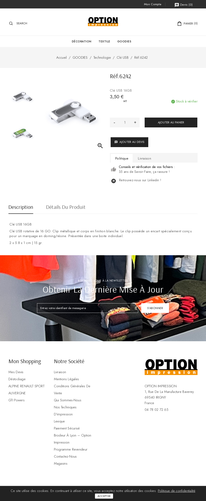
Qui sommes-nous (67, 400)
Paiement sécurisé (67, 428)
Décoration (82, 41)
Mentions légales (66, 379)
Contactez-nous (65, 456)
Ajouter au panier (171, 122)
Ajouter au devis (129, 142)
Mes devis (16, 372)
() (183, 4)
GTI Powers (16, 400)
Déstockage (17, 379)
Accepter (104, 496)
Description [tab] (20, 207)
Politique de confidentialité (176, 490)
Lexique (59, 421)
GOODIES (124, 41)
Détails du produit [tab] (65, 207)
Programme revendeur (71, 449)
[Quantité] (125, 122)
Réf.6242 (141, 57)
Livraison (60, 372)
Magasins (60, 463)
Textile (104, 41)
